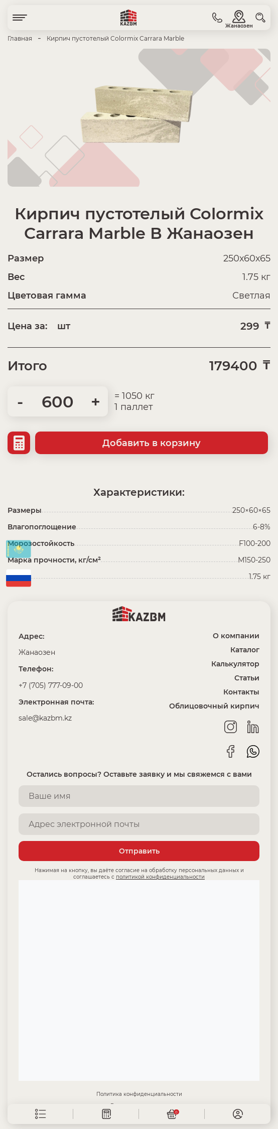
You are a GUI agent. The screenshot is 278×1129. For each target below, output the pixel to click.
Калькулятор (235, 663)
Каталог (244, 649)
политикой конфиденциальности (160, 877)
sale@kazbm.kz (45, 718)
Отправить (139, 851)
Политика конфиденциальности (139, 1094)
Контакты (241, 691)
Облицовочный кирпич (214, 706)
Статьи (246, 677)
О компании (236, 635)
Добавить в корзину (151, 443)
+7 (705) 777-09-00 (51, 685)
